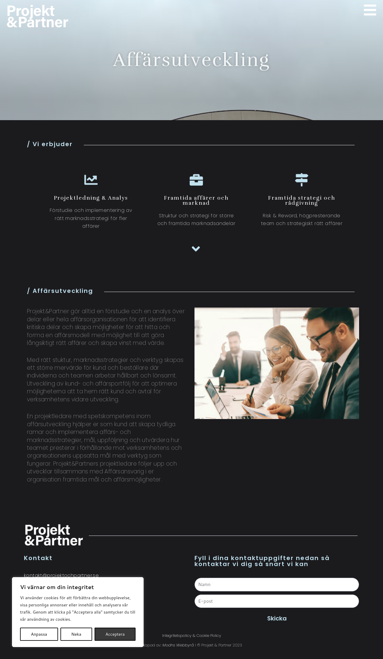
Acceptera (114, 634)
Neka (76, 634)
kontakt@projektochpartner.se (61, 575)
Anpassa (39, 634)
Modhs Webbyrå (178, 645)
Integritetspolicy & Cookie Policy (191, 635)
